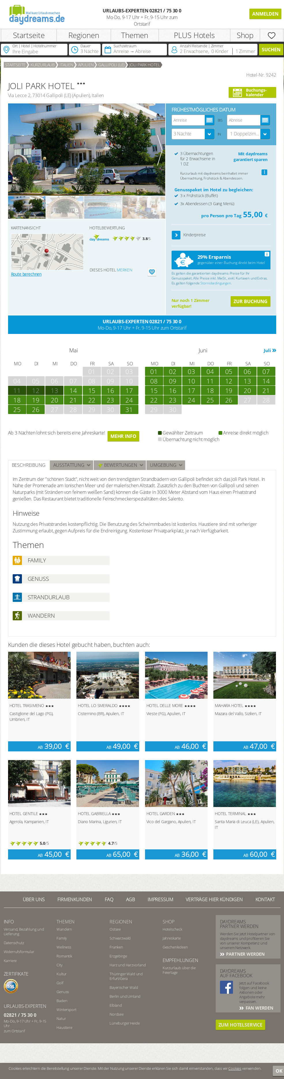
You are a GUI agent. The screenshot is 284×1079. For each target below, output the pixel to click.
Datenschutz (14, 942)
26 (36, 409)
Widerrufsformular (19, 951)
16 (110, 390)
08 (154, 381)
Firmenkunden (74, 899)
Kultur (62, 973)
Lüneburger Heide (125, 1023)
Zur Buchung (251, 301)
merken (124, 270)
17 (129, 390)
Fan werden (258, 1008)
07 (266, 371)
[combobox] (193, 134)
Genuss (63, 991)
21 (73, 400)
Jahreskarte (172, 938)
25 (17, 409)
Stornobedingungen (215, 283)
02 (172, 371)
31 (129, 409)
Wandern (64, 929)
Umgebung (163, 465)
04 (210, 371)
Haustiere (64, 1027)
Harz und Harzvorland (128, 964)
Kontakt (265, 899)
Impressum (160, 899)
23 (110, 400)
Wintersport (66, 1009)
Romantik (64, 956)
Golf (60, 982)
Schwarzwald (120, 938)
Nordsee (117, 1014)
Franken (116, 947)
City (59, 964)
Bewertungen (117, 465)
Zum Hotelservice (240, 1025)
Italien (66, 64)
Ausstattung (68, 465)
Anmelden (265, 14)
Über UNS (34, 899)
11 (210, 381)
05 (229, 371)
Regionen (83, 35)
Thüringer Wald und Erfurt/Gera (126, 976)
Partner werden (245, 954)
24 (129, 400)
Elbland (116, 1005)
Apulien (86, 64)
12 (36, 390)
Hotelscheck (172, 929)
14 (73, 390)
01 (154, 371)
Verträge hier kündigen (214, 899)
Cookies (234, 1068)
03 (191, 371)
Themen (134, 35)
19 (36, 400)
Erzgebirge (118, 956)
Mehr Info (123, 436)
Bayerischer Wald (124, 987)
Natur (61, 1018)
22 (92, 400)
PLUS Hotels (194, 35)
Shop (245, 35)
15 (92, 390)
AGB (130, 899)
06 (247, 371)
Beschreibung (29, 465)
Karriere (10, 960)
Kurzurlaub (43, 64)
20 (54, 400)
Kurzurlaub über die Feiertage (179, 970)
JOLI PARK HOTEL (144, 64)
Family (62, 938)
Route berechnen (26, 274)
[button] (176, 235)
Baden (62, 1000)
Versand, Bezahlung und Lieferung (24, 931)
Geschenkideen (175, 947)
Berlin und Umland (125, 996)
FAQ (109, 899)
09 (172, 381)
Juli (267, 350)
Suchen (271, 49)
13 (54, 390)
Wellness (64, 947)
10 (191, 381)
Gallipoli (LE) (111, 64)
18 (17, 400)
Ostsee (115, 929)
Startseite (28, 35)
